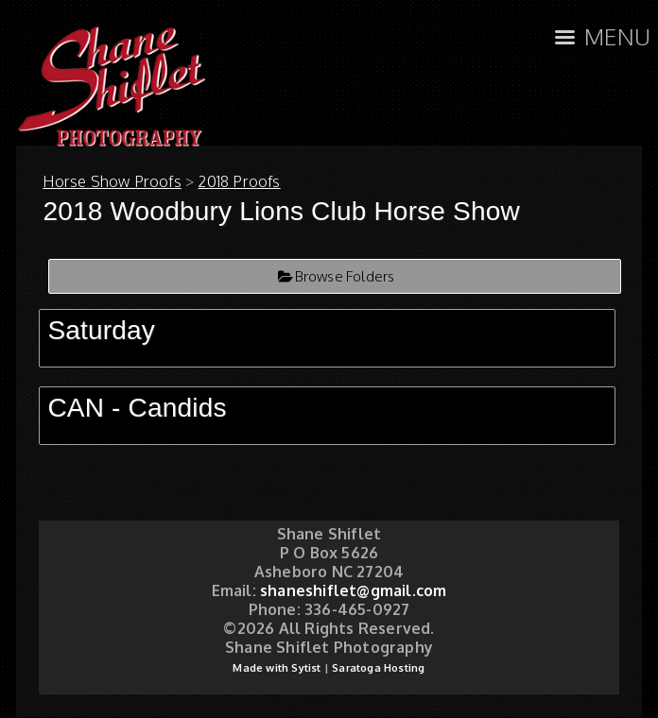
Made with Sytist (276, 668)
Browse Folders (345, 276)
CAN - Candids (136, 407)
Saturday (101, 330)
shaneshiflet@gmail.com (353, 590)
